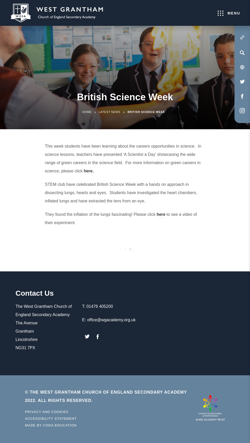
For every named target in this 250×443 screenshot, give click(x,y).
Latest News (109, 112)
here (161, 215)
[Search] (242, 53)
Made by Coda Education (51, 425)
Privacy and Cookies (47, 412)
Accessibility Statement (51, 419)
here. (89, 172)
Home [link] (87, 112)
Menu (229, 13)
